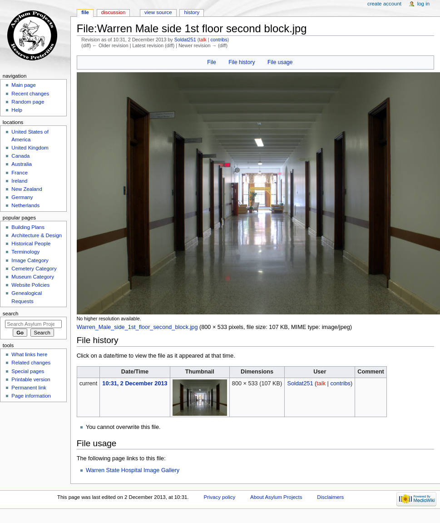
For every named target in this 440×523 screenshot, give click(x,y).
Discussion (113, 12)
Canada (20, 156)
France (19, 172)
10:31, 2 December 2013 (134, 383)
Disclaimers (330, 497)
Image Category (30, 260)
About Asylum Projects (276, 497)
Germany (22, 197)
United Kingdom (30, 147)
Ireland (19, 181)
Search (11, 313)
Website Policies (30, 285)
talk (203, 39)
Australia (21, 164)
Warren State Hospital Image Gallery (132, 470)
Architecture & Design (36, 235)
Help (16, 110)
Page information (31, 395)
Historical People (30, 243)
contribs (218, 39)
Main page (23, 85)
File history (241, 62)
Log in (423, 3)
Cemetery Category (33, 268)
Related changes (30, 362)
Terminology (25, 251)
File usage (280, 62)
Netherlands (25, 205)
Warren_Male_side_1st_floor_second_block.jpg (137, 327)
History (192, 12)
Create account (384, 3)
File (211, 62)
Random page (27, 102)
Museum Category (32, 276)
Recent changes (30, 93)
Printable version (30, 379)
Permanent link (28, 387)
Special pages (27, 371)
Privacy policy (219, 497)
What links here (29, 354)
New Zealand (26, 189)
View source (158, 12)
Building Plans (27, 227)
